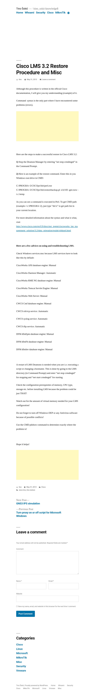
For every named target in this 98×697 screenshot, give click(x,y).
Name (19, 581)
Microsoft (22, 653)
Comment (20, 549)
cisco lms (22, 490)
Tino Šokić (22, 8)
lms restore (31, 490)
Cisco (50, 12)
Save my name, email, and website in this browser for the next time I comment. (47, 606)
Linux (19, 648)
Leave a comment (48, 79)
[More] (68, 13)
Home (19, 12)
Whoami (29, 12)
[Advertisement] (49, 30)
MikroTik (60, 12)
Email (51, 581)
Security (40, 12)
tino (20, 79)
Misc (19, 661)
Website (19, 594)
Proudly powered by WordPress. (37, 685)
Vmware (21, 670)
